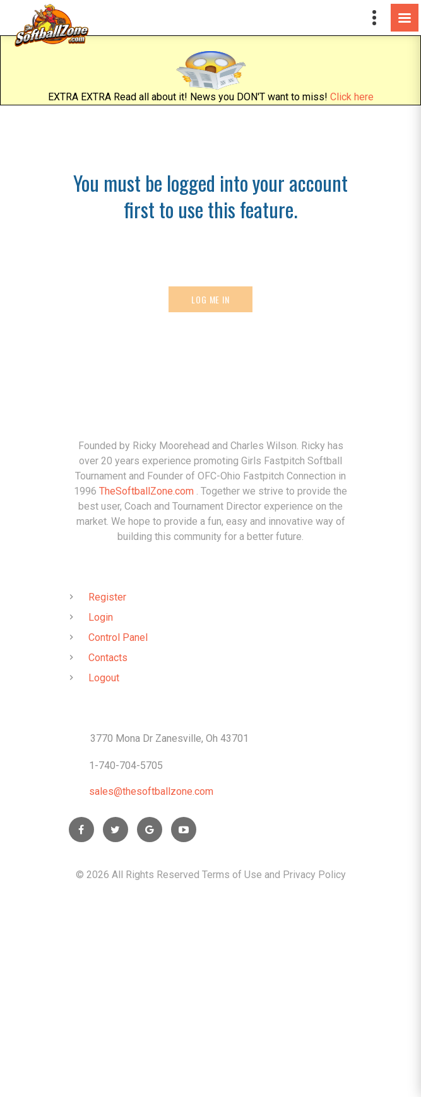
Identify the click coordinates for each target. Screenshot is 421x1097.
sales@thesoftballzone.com (151, 791)
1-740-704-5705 (126, 765)
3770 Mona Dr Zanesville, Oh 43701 (169, 738)
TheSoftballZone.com (146, 491)
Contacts (107, 658)
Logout (103, 678)
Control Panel (118, 637)
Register (107, 597)
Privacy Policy (314, 875)
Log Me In (210, 299)
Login (100, 617)
